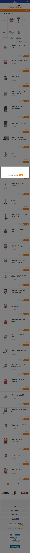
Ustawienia (10, 175)
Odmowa (16, 175)
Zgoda (21, 175)
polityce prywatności (9, 172)
